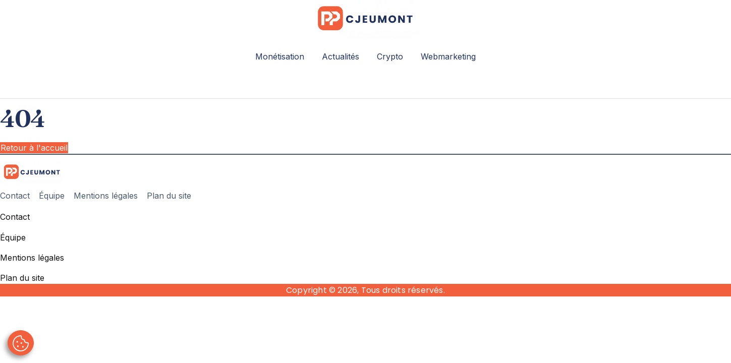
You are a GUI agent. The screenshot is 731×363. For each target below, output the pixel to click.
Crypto (390, 56)
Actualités (340, 56)
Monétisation (279, 56)
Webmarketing (448, 56)
